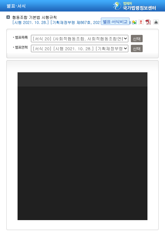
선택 (137, 38)
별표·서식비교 (115, 21)
